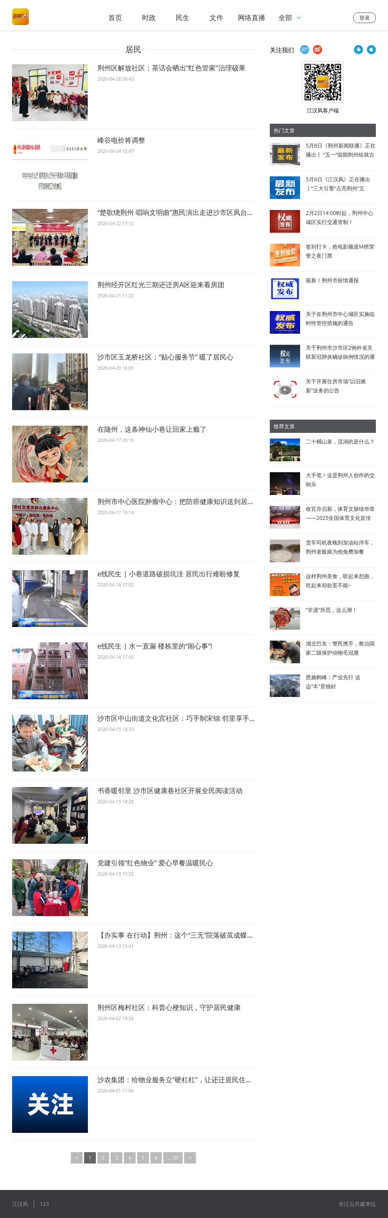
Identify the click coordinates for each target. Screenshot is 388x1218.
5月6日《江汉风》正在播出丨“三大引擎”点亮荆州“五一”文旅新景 (338, 188)
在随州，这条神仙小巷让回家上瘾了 (152, 429)
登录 (364, 17)
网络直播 (251, 17)
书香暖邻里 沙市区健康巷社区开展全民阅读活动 (169, 790)
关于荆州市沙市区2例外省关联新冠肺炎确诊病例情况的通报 (340, 356)
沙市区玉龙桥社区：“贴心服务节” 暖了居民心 (165, 356)
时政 (149, 17)
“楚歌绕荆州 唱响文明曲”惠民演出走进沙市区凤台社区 (179, 212)
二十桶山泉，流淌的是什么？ (340, 441)
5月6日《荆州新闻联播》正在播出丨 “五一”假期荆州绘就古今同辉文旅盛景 (340, 154)
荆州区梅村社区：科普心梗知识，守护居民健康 (169, 1007)
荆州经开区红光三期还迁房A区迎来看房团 (160, 284)
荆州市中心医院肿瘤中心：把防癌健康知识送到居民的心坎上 (189, 501)
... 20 (173, 1157)
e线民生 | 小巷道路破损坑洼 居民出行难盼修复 (168, 573)
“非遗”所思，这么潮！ (331, 609)
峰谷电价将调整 (121, 140)
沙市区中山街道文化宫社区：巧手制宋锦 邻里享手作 (176, 718)
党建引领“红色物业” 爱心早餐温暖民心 (155, 862)
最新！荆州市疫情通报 (332, 280)
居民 (133, 49)
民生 (182, 17)
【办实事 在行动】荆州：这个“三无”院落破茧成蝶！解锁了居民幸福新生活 (209, 935)
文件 (216, 17)
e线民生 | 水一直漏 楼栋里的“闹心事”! (154, 645)
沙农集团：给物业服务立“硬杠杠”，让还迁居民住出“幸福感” (187, 1079)
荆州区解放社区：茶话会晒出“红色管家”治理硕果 (171, 67)
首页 (115, 17)
